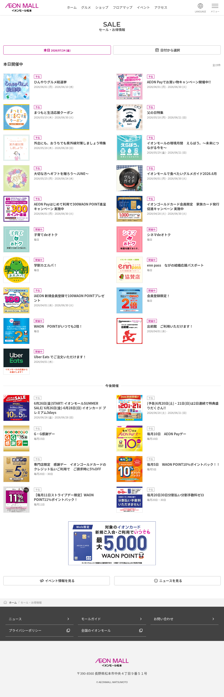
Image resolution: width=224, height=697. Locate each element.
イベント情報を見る (57, 580)
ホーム (10, 602)
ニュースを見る (168, 580)
